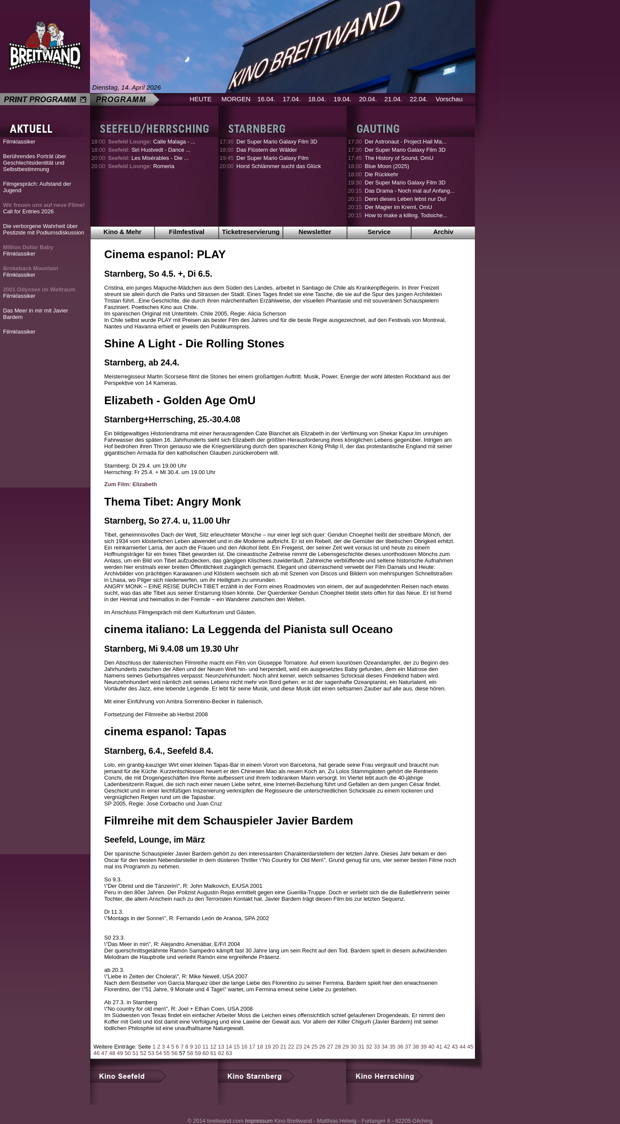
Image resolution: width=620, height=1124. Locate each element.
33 (377, 1046)
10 (198, 1046)
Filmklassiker (19, 141)
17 (252, 1046)
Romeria (141, 166)
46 (96, 1053)
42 (447, 1046)
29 (346, 1046)
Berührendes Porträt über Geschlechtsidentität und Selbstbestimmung (34, 162)
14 (229, 1046)
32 (369, 1046)
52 (143, 1053)
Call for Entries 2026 (44, 208)
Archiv (443, 231)
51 (135, 1053)
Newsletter (315, 231)
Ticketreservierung (251, 231)
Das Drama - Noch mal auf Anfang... (410, 190)
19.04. (343, 99)
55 (167, 1053)
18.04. (317, 99)
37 (408, 1046)
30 (353, 1046)
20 (276, 1046)
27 (330, 1046)
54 (159, 1053)
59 (198, 1053)
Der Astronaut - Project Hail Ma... (405, 141)
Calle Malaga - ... (151, 141)
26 (322, 1046)
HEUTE (201, 99)
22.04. (419, 99)
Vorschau (449, 99)
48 (112, 1053)
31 (361, 1046)
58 (190, 1053)
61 (213, 1053)
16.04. (266, 99)
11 (205, 1046)
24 (307, 1046)
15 (236, 1046)
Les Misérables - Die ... (148, 158)
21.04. (393, 99)
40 (431, 1046)
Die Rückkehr (381, 174)
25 (314, 1046)
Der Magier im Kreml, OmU (398, 207)
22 (291, 1046)
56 (174, 1053)
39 (424, 1046)
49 (120, 1053)
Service (379, 231)
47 (104, 1053)
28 (338, 1046)
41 (439, 1046)
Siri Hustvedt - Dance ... (149, 150)
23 (299, 1046)
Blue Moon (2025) (387, 166)
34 (384, 1046)
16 (244, 1046)
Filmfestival (187, 231)
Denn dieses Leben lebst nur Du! (405, 199)
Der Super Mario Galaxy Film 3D (276, 141)
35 (392, 1046)
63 (229, 1053)
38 (415, 1046)
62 (221, 1053)
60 (205, 1053)
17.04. (292, 99)
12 (213, 1046)
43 (455, 1046)
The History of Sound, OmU (399, 158)
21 (283, 1046)
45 (470, 1046)
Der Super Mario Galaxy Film (272, 158)
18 (260, 1046)
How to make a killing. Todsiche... (406, 215)
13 (221, 1046)
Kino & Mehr (122, 231)
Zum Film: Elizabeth (130, 484)
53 (151, 1053)
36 (400, 1046)
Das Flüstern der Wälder (266, 150)
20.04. (368, 99)
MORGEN (236, 99)
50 (127, 1053)
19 (268, 1046)
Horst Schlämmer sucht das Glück (278, 166)
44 (462, 1046)
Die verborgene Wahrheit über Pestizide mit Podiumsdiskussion (43, 229)
